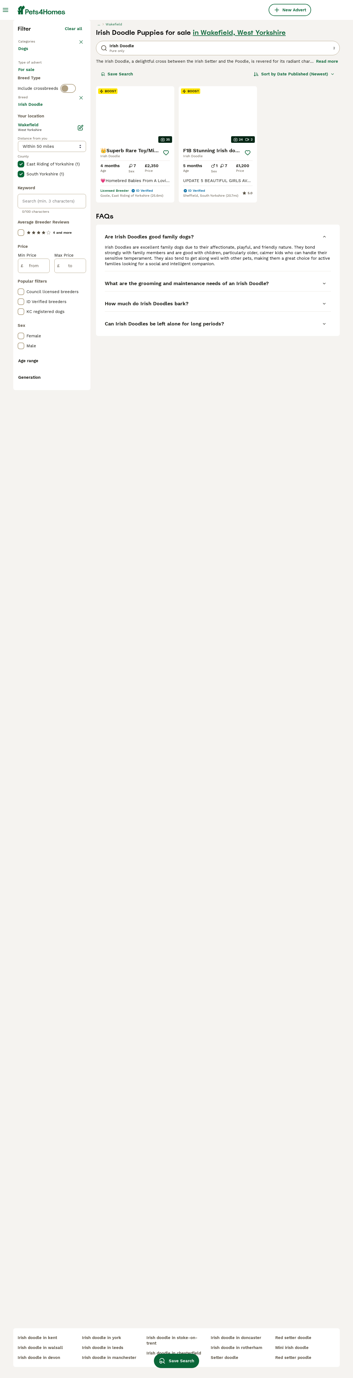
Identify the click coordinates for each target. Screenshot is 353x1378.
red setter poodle (293, 1357)
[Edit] (80, 371)
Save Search (117, 170)
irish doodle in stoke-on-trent (171, 1340)
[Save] (166, 248)
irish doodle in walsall (40, 1347)
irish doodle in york (101, 1337)
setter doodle (224, 1357)
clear (77, 221)
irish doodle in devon (39, 1357)
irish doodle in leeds (102, 1347)
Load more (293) (69, 349)
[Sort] (294, 170)
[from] (34, 510)
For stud (31, 188)
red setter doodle (293, 1337)
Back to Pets (31, 137)
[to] (70, 510)
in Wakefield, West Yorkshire (239, 129)
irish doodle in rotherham (236, 1347)
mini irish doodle (292, 1347)
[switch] (68, 210)
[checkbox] (20, 250)
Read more (327, 157)
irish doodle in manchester (109, 1357)
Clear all (73, 124)
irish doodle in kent (37, 1337)
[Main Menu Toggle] (5, 9)
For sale (31, 175)
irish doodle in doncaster (236, 1337)
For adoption (63, 175)
